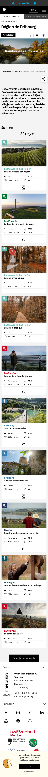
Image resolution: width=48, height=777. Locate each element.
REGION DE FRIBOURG (12, 16)
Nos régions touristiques (35, 16)
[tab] (24, 667)
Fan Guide (24, 3)
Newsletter (8, 35)
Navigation (8, 703)
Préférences (29, 771)
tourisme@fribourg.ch (25, 696)
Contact (7, 667)
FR (32, 10)
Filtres (7, 127)
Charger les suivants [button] (24, 658)
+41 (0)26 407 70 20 (27, 692)
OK (29, 766)
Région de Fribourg (11, 71)
